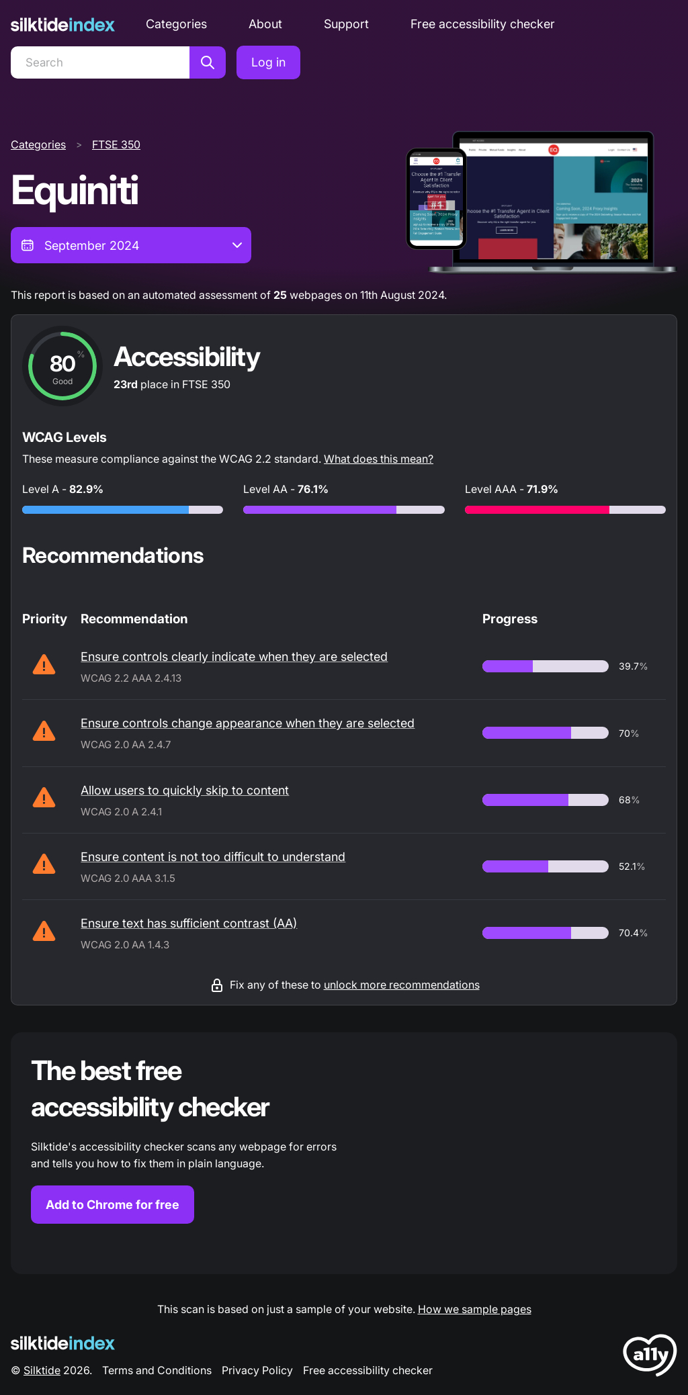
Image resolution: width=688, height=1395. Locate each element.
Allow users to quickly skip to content (185, 790)
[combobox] (131, 245)
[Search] (100, 62)
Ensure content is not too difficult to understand (213, 857)
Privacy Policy (257, 1370)
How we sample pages (474, 1309)
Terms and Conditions (157, 1370)
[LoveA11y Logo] (650, 1358)
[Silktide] (63, 24)
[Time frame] (131, 245)
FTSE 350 (116, 144)
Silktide (42, 1370)
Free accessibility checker (483, 24)
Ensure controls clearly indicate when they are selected (234, 656)
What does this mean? (378, 458)
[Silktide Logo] (63, 1343)
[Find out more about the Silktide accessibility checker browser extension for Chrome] (344, 1153)
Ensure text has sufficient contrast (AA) (189, 923)
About (265, 24)
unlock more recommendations (402, 984)
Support (346, 24)
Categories (176, 24)
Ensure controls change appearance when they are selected (248, 723)
